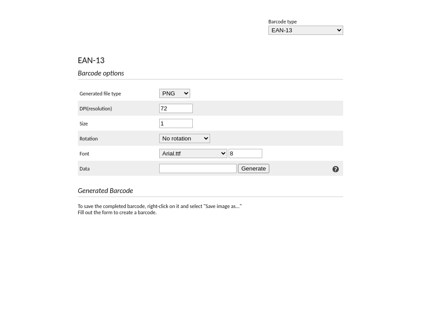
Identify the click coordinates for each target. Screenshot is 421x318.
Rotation (89, 139)
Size (84, 124)
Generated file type (100, 94)
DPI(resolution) (96, 109)
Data (85, 169)
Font (84, 154)
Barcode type (282, 22)
